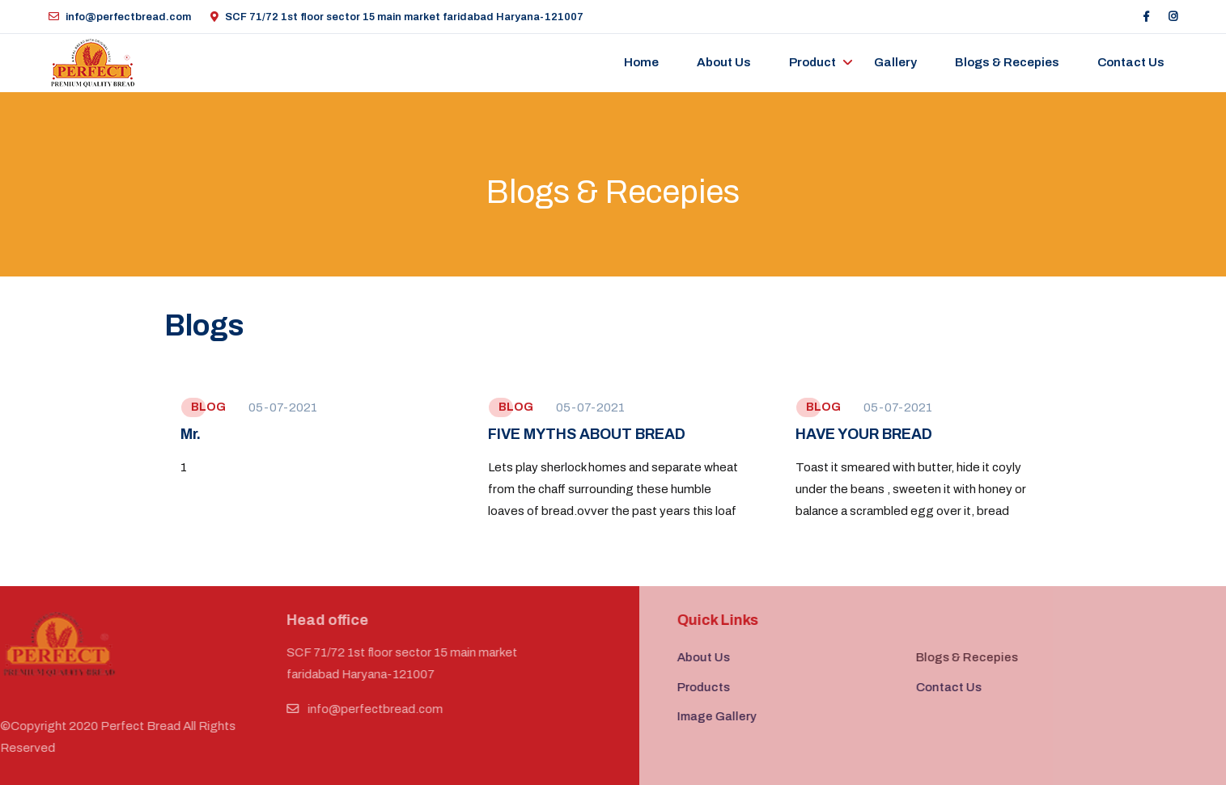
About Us (724, 62)
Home (641, 62)
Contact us (1130, 62)
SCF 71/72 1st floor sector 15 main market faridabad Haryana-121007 (396, 17)
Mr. (190, 434)
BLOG (208, 407)
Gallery (895, 62)
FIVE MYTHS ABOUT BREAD (586, 434)
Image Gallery (733, 716)
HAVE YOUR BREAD (863, 434)
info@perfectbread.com (120, 17)
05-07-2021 (282, 407)
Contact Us (965, 687)
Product (812, 62)
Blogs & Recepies (1007, 62)
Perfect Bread (124, 726)
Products (720, 687)
